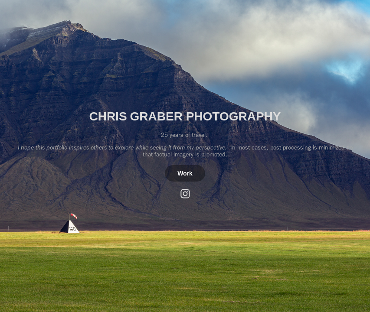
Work (185, 173)
